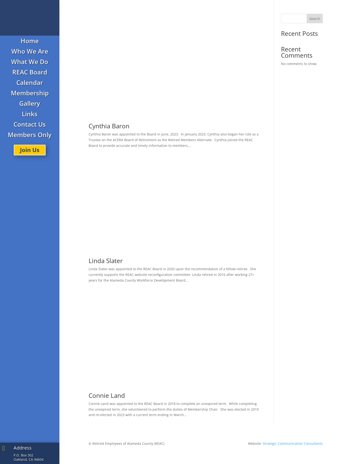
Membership (30, 93)
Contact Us (30, 124)
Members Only (30, 135)
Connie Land (107, 395)
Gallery (29, 103)
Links (30, 114)
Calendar (29, 82)
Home (30, 41)
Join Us (29, 150)
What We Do (29, 62)
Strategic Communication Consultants (293, 443)
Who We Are (29, 51)
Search (314, 18)
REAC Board (29, 72)
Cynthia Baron (109, 126)
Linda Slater (106, 260)
